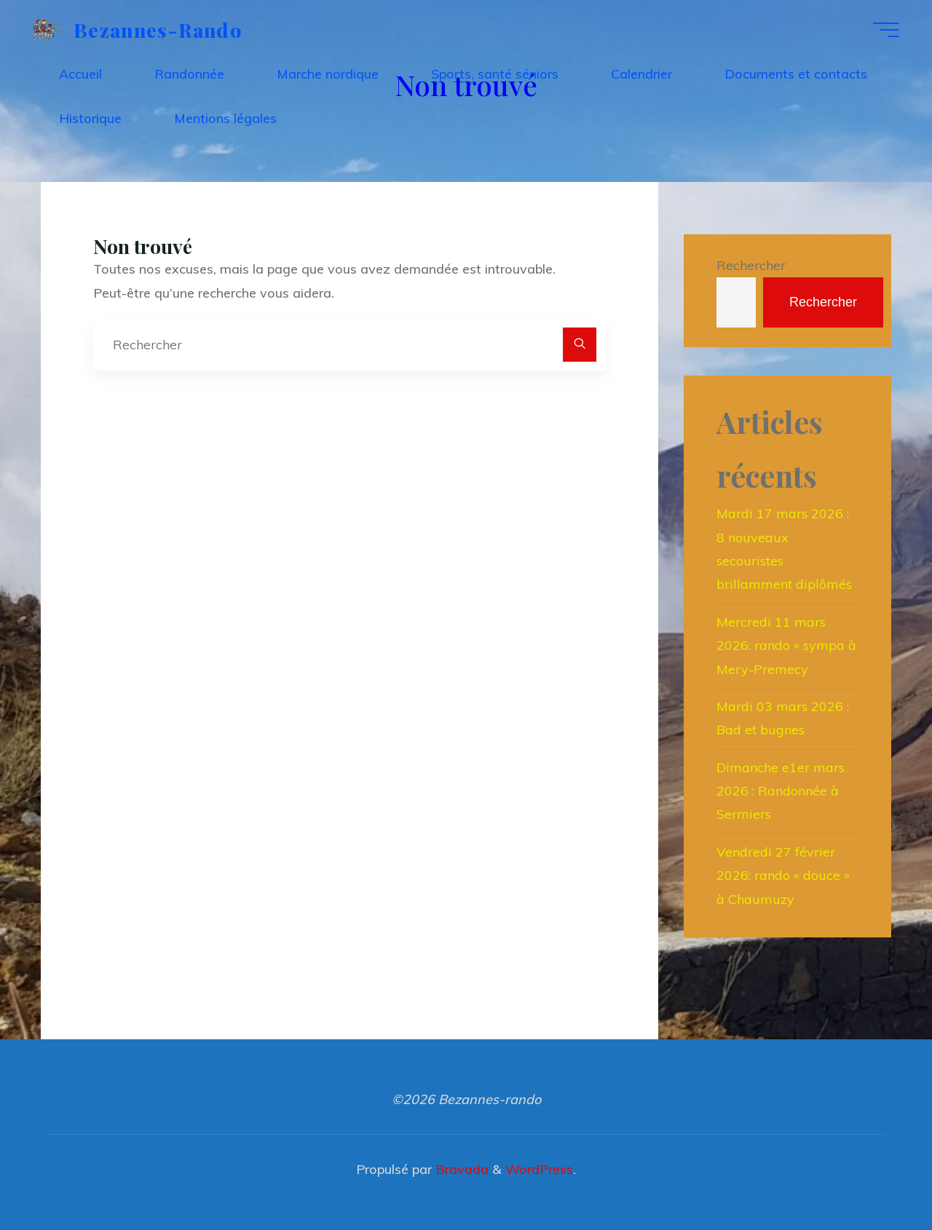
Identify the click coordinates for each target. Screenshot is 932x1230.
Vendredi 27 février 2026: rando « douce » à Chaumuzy (783, 876)
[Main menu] (886, 30)
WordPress (539, 1169)
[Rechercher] (580, 345)
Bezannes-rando (158, 29)
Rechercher (751, 265)
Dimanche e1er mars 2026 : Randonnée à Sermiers (780, 791)
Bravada (460, 1169)
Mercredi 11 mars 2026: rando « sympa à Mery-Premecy (786, 646)
